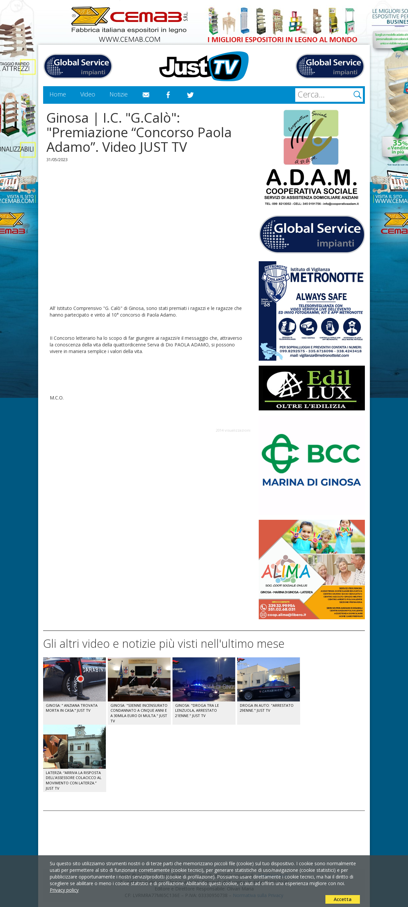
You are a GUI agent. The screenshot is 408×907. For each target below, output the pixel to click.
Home (57, 94)
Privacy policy (64, 890)
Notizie (118, 94)
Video (87, 94)
